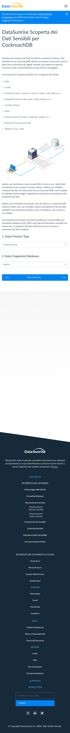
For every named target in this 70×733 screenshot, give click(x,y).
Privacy (54, 467)
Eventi (35, 600)
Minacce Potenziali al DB (35, 634)
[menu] (66, 5)
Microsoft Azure (35, 568)
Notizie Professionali (35, 627)
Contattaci (35, 613)
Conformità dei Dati (35, 529)
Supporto (35, 681)
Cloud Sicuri (35, 561)
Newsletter (35, 687)
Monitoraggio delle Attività (35, 490)
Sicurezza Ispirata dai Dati (35, 542)
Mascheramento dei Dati (35, 503)
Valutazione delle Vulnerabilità (35, 535)
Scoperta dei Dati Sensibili (35, 522)
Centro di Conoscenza (35, 641)
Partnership (35, 607)
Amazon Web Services (35, 574)
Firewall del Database (35, 496)
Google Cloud (35, 581)
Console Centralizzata (35, 673)
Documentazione (35, 667)
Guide (35, 654)
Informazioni (35, 594)
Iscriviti (22, 703)
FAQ (35, 660)
